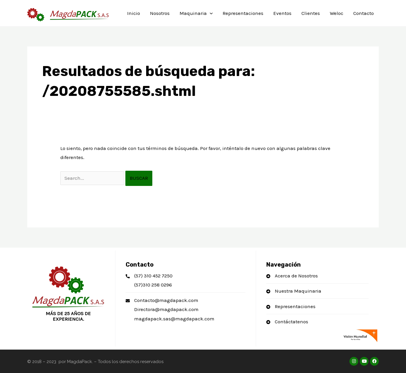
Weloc (336, 13)
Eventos (282, 13)
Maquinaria (196, 13)
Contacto (363, 13)
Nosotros (160, 13)
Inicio (133, 13)
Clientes (310, 13)
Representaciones (243, 13)
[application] (210, 13)
